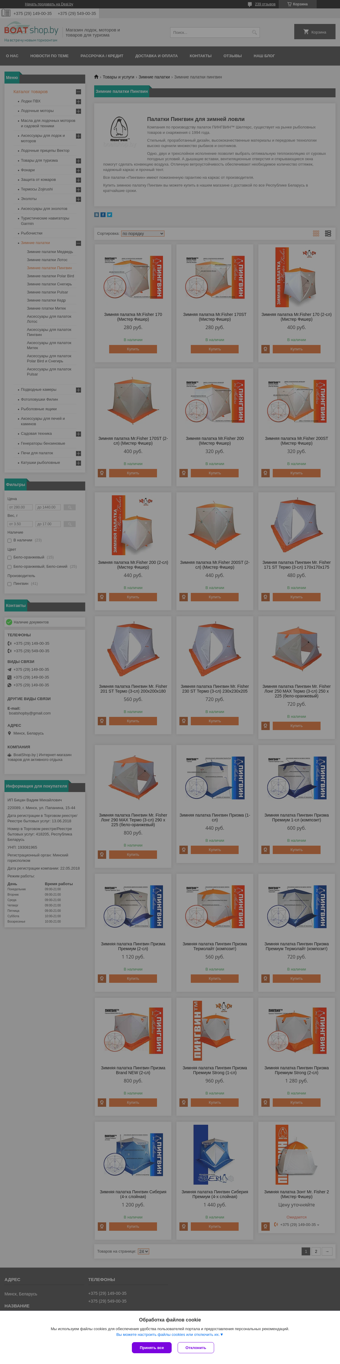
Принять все (152, 1347)
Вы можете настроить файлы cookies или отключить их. (168, 1334)
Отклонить (195, 1347)
